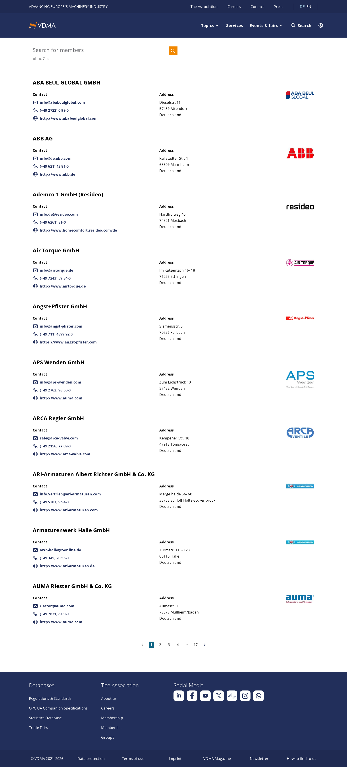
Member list (111, 727)
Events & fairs (264, 25)
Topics (207, 25)
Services (234, 25)
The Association (204, 6)
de (302, 6)
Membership (112, 717)
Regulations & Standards (50, 698)
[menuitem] (47, 758)
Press (278, 6)
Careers (234, 6)
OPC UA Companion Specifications (58, 708)
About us (109, 698)
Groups (107, 737)
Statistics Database (45, 717)
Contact (257, 6)
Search (305, 25)
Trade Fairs (38, 727)
